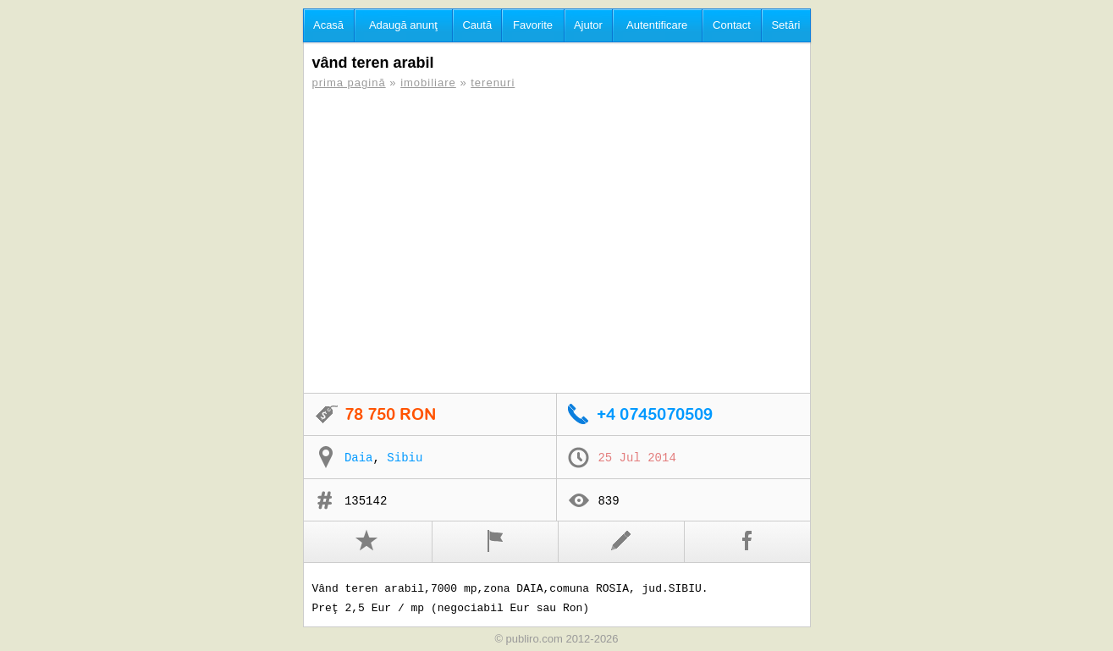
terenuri (493, 82)
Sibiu (404, 458)
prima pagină (349, 82)
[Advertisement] (557, 241)
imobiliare (428, 82)
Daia (358, 458)
